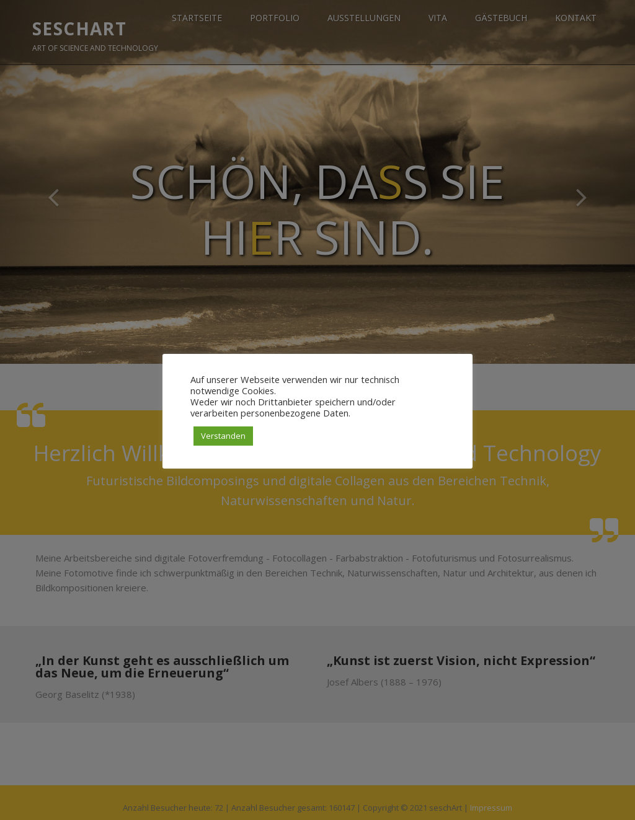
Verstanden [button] (223, 435)
